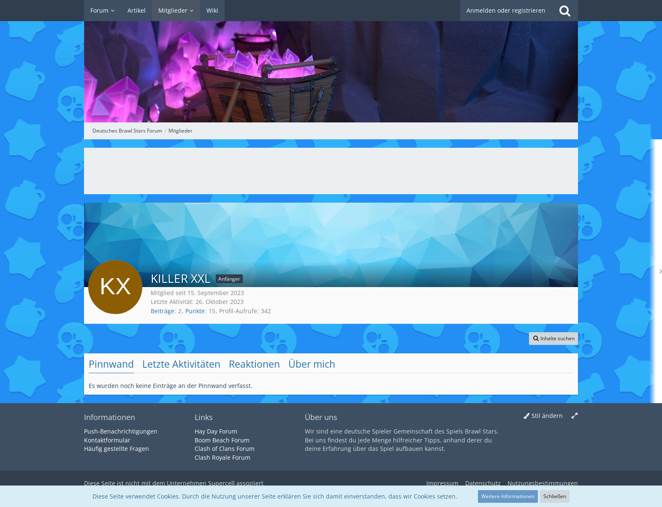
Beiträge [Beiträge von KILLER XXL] (162, 311)
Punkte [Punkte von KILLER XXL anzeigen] (195, 311)
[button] (553, 338)
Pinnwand (111, 364)
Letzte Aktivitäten (181, 364)
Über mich (311, 364)
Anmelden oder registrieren (506, 10)
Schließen (554, 496)
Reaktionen (254, 364)
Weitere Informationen (507, 496)
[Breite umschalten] (574, 416)
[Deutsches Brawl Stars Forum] (331, 61)
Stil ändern (547, 416)
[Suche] (565, 10)
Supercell (221, 483)
